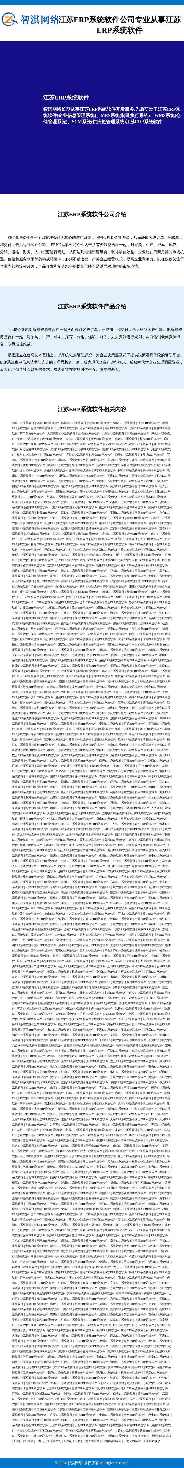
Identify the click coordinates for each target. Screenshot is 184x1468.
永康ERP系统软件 (97, 512)
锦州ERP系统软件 (91, 586)
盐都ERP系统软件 (72, 802)
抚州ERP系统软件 (47, 502)
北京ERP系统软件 (124, 929)
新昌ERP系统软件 (132, 1114)
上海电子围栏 (71, 1441)
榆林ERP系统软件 (72, 555)
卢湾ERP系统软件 (47, 570)
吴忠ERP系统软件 (149, 766)
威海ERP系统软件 (23, 502)
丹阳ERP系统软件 (135, 855)
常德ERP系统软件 (52, 597)
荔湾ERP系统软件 (55, 739)
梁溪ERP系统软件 (86, 855)
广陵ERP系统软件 (97, 802)
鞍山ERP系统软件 (47, 766)
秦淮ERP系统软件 (83, 713)
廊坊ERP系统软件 (121, 1319)
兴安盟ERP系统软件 (117, 491)
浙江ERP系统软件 (69, 644)
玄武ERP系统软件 (86, 808)
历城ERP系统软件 (110, 650)
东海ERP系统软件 (135, 660)
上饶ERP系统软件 (94, 475)
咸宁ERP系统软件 (104, 470)
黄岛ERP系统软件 (80, 739)
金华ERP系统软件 (91, 602)
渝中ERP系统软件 (102, 834)
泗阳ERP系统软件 (154, 702)
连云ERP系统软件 (23, 755)
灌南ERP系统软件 (86, 618)
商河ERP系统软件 (107, 1372)
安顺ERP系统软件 (110, 723)
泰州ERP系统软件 (107, 1388)
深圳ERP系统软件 (124, 987)
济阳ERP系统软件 (126, 539)
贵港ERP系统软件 (97, 528)
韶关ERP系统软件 (80, 639)
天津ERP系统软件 (36, 887)
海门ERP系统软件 (121, 755)
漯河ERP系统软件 (80, 470)
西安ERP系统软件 (69, 866)
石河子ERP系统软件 (128, 1293)
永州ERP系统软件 (137, 449)
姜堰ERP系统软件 (36, 618)
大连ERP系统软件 (58, 813)
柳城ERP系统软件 (124, 423)
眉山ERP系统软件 (55, 913)
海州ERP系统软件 (118, 850)
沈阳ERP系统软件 (149, 861)
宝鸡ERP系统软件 (124, 766)
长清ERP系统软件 (132, 607)
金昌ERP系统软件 (99, 766)
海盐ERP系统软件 (55, 702)
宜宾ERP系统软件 (140, 428)
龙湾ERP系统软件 (36, 797)
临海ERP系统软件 (42, 544)
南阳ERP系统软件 (115, 428)
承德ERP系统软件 (151, 555)
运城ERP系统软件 (143, 491)
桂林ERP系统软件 (118, 681)
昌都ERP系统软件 (135, 760)
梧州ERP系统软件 (55, 639)
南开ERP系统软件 (110, 760)
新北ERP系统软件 (132, 1056)
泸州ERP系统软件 (66, 634)
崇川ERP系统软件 (61, 855)
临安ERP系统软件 (72, 486)
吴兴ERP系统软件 (31, 702)
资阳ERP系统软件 (61, 449)
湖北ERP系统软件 (146, 892)
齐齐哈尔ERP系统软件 (133, 1003)
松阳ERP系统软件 (159, 650)
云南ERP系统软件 (149, 903)
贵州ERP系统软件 (91, 908)
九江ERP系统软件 (151, 729)
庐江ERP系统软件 (151, 539)
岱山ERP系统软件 (47, 792)
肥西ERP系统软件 (156, 607)
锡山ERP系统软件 (143, 708)
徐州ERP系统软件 (102, 438)
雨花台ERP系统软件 (73, 623)
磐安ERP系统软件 (72, 655)
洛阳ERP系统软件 (135, 1040)
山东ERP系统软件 (97, 502)
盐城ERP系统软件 (121, 1309)
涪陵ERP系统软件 (45, 460)
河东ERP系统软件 (107, 713)
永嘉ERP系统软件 (91, 544)
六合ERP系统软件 (31, 549)
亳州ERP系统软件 (23, 781)
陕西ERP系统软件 (61, 924)
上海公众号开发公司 (48, 1441)
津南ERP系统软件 (55, 549)
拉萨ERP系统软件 (72, 861)
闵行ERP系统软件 (121, 781)
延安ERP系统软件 (118, 628)
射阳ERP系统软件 (23, 665)
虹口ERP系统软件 (36, 507)
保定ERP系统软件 (42, 634)
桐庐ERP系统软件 (66, 444)
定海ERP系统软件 (140, 839)
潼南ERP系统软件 (121, 919)
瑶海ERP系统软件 (129, 739)
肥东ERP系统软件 (135, 650)
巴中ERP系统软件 (115, 908)
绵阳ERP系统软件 (94, 771)
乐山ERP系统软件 (55, 470)
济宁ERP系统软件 (34, 565)
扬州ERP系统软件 (137, 533)
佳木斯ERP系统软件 (106, 549)
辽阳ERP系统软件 (42, 491)
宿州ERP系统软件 (23, 882)
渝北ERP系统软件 (72, 570)
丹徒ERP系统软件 (34, 713)
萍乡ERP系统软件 (159, 776)
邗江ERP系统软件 (36, 855)
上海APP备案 (91, 1441)
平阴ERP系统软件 (94, 460)
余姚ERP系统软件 (154, 845)
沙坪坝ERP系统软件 (73, 692)
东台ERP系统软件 (121, 1298)
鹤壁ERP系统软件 (140, 634)
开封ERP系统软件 (47, 824)
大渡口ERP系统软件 (32, 607)
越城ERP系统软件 (55, 845)
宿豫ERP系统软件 (110, 797)
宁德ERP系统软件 (121, 1172)
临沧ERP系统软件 (42, 560)
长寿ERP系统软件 (151, 438)
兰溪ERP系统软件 (97, 613)
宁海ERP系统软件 (104, 702)
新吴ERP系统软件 (159, 618)
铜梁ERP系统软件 (69, 919)
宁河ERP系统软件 (137, 433)
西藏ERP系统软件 (50, 929)
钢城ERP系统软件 (23, 486)
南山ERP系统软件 (99, 692)
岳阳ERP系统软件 (31, 639)
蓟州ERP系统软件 (121, 486)
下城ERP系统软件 (86, 797)
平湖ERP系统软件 (121, 655)
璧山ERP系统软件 (154, 913)
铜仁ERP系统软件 (91, 634)
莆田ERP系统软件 (42, 602)
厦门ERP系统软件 (88, 533)
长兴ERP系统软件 (146, 792)
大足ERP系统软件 (80, 913)
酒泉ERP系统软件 (31, 523)
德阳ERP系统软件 (113, 591)
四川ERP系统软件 (31, 913)
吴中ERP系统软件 (159, 855)
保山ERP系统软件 (115, 1135)
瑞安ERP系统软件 (146, 655)
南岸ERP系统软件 (135, 1077)
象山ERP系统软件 (129, 1156)
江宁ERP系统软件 (36, 518)
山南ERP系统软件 (124, 1145)
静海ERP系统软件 (34, 465)
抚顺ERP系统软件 (47, 718)
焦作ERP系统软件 (66, 560)
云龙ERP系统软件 (45, 708)
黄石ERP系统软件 (72, 824)
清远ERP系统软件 (110, 897)
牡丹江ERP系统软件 (117, 1325)
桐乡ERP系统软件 (135, 576)
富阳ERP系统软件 (146, 512)
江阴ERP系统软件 (94, 644)
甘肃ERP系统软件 (86, 924)
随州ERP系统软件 (113, 449)
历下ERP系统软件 (110, 787)
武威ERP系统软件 (94, 628)
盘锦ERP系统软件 (83, 465)
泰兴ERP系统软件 (135, 797)
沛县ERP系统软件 (159, 797)
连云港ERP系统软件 (152, 454)
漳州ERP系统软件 (83, 686)
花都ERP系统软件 (121, 570)
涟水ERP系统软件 (94, 708)
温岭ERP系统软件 (72, 512)
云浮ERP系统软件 (61, 1425)
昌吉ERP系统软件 (113, 671)
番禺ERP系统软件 (77, 539)
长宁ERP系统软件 (156, 686)
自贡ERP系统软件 (86, 723)
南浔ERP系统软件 (97, 655)
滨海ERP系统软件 (72, 581)
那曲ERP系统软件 (124, 623)
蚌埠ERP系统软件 (58, 686)
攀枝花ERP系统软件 (127, 676)
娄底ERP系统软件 (107, 497)
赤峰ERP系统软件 (126, 1093)
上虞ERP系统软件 (118, 744)
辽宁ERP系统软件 (135, 924)
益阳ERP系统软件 (72, 528)
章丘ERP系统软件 (121, 1240)
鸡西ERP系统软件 (159, 760)
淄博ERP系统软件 (135, 776)
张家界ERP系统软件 (117, 560)
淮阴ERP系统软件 (47, 802)
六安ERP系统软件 (83, 565)
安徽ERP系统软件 (107, 565)
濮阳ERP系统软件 (23, 528)
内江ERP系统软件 (34, 497)
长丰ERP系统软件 (36, 576)
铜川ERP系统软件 (140, 813)
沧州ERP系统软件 (135, 523)
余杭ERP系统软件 (115, 544)
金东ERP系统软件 (97, 792)
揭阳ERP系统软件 (104, 913)
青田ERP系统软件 (159, 787)
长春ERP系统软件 (124, 861)
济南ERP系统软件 (132, 876)
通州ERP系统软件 (121, 802)
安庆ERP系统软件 (72, 502)
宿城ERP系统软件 (45, 850)
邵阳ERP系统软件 (94, 681)
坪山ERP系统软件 (52, 539)
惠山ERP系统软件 (146, 755)
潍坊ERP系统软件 (126, 597)
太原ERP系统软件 (121, 945)
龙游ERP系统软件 (115, 697)
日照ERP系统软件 (69, 475)
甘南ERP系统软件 (110, 887)
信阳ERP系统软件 (55, 1404)
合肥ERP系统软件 (61, 887)
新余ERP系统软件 (34, 686)
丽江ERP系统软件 (115, 634)
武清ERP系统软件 (135, 887)
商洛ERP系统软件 (91, 491)
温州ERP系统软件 (72, 781)
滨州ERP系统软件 (77, 454)
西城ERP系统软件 (28, 834)
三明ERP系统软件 (113, 829)
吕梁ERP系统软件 (61, 591)
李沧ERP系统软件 (86, 650)
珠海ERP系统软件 (110, 776)
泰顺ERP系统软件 (42, 444)
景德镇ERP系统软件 (62, 829)
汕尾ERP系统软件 (88, 433)
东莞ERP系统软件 (97, 903)
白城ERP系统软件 (66, 586)
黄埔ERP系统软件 (83, 607)
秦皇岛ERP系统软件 (68, 771)
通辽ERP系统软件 (52, 676)
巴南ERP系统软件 (28, 539)
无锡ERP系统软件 (132, 686)
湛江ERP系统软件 (102, 597)
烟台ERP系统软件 (104, 639)
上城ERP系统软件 (118, 966)
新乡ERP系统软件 (129, 1219)
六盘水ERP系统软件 (120, 771)
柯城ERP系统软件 (132, 971)
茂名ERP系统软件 (156, 497)
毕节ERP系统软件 (154, 676)
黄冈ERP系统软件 (83, 497)
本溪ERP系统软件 (88, 671)
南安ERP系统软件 (126, 454)
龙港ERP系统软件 (159, 576)
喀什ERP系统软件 (115, 586)
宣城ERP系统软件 (77, 438)
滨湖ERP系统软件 (146, 802)
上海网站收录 (151, 1441)
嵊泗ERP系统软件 (45, 744)
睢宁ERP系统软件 (156, 750)
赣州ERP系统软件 (151, 597)
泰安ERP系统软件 (146, 528)
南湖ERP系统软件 (104, 845)
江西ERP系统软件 (64, 533)
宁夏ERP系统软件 (146, 919)
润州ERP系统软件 (47, 623)
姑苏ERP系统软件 (61, 760)
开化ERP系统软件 (72, 613)
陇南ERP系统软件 (119, 1367)
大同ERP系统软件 (83, 818)
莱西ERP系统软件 (156, 481)
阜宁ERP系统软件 (135, 618)
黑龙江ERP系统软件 (24, 929)
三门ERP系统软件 (47, 613)
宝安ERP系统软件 (36, 650)
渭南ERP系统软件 (132, 1140)
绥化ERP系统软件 (115, 444)
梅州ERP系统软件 (28, 454)
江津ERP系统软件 (66, 428)
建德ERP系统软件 (143, 460)
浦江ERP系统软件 (140, 697)
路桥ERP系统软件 (23, 792)
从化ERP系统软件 (132, 481)
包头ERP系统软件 (58, 818)
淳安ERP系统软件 (91, 428)
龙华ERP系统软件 (97, 570)
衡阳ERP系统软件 (52, 729)
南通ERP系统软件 (23, 570)
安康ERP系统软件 (55, 523)
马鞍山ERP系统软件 (38, 533)
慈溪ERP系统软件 (61, 797)
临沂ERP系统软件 (97, 892)
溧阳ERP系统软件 (23, 623)
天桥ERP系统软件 (121, 1119)
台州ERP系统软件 (146, 502)
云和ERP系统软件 (23, 613)
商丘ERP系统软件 (23, 423)
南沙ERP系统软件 (110, 507)
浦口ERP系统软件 (149, 581)
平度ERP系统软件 (135, 507)
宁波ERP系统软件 (137, 829)
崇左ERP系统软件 (146, 824)
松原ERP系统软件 (118, 1188)
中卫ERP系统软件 (28, 676)
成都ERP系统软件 (69, 871)
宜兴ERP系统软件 (97, 581)
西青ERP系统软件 (115, 1230)
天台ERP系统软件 (23, 655)
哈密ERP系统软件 (72, 718)
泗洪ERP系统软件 (61, 660)
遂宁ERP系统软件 (159, 523)
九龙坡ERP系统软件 (133, 1167)
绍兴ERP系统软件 (45, 644)
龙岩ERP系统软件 (42, 734)
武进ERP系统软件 (126, 1008)
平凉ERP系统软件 (47, 555)
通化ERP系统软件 (23, 718)
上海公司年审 (132, 1441)
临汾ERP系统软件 (110, 523)
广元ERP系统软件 (115, 1256)
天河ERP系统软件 (124, 692)
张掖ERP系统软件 (140, 586)
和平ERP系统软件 (47, 861)
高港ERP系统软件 (86, 660)
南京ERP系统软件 (146, 882)
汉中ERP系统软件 (127, 1225)
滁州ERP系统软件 (115, 1214)
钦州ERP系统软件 (154, 470)
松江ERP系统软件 (23, 892)
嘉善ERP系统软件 (135, 1066)
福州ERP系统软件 (132, 565)
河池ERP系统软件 (121, 1362)
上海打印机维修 (23, 1441)
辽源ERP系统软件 (23, 766)
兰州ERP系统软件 (45, 866)
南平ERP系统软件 (47, 781)
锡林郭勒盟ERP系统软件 (136, 465)
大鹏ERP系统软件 (107, 481)
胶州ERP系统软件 (102, 539)
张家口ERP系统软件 (87, 591)
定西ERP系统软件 (107, 465)
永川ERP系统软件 (83, 481)
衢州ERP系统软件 (156, 565)
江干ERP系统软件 (129, 702)
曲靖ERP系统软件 (23, 824)
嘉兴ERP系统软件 (66, 734)
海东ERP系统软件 (132, 998)
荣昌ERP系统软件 (140, 908)
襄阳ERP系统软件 (69, 681)
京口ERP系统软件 (72, 665)
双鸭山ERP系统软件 (38, 671)
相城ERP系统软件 (61, 808)
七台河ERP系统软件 (112, 518)
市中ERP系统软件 (42, 839)
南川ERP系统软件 (42, 908)
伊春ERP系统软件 (42, 586)
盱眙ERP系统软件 (159, 660)
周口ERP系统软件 (159, 897)
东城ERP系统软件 (121, 882)
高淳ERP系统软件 (118, 1351)
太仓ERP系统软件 (124, 1267)
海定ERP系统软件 (140, 734)
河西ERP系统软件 (110, 808)
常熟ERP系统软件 (97, 665)
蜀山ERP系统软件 (135, 787)
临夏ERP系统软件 (86, 1383)
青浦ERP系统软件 (42, 428)
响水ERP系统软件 (140, 544)
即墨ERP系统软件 (146, 570)
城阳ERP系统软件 (107, 607)
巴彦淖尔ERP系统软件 (100, 555)
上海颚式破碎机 (161, 1436)
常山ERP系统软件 (47, 655)
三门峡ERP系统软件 (87, 449)
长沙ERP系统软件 (34, 876)
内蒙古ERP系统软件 (95, 919)
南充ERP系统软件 (86, 887)
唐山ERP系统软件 (107, 818)
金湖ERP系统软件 (110, 618)
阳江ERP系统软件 (121, 892)
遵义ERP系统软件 (156, 818)
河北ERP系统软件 (129, 913)
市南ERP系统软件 (121, 977)
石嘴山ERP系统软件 (32, 818)
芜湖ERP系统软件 (118, 475)
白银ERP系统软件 (97, 718)
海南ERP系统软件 (28, 438)
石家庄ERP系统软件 (43, 871)
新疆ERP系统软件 (110, 924)
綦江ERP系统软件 (52, 1430)
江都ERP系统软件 (97, 755)
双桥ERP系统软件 (61, 897)
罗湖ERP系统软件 (36, 787)
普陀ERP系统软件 (118, 644)
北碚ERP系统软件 (61, 507)
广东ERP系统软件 (45, 475)
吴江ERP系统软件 (58, 713)
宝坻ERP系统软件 (91, 444)
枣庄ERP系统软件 (126, 729)
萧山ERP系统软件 (23, 581)
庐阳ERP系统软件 (42, 697)
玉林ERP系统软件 (143, 560)
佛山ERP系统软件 (143, 681)
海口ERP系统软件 (58, 876)
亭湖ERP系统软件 (126, 961)
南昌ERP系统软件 (156, 876)
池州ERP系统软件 (149, 423)
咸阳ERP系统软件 (121, 718)
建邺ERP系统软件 (86, 760)
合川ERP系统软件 (159, 887)
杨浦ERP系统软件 (58, 481)
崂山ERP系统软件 (149, 692)
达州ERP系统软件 (36, 897)
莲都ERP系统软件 (91, 839)
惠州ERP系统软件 (110, 1341)
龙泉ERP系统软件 (47, 512)
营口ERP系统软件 (156, 549)
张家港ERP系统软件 (123, 581)
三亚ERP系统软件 (121, 824)
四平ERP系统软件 (34, 813)
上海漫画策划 (140, 1436)
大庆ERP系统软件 (149, 623)
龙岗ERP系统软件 (58, 607)
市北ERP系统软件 (86, 787)
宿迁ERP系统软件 (47, 892)
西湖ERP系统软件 (36, 660)
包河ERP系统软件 (66, 839)
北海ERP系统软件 (113, 433)
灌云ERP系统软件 (69, 708)
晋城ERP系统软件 (121, 1346)
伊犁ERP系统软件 (23, 555)
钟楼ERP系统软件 (47, 665)
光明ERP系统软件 (86, 507)
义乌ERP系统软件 (110, 576)
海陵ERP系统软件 (118, 1108)
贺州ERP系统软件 (77, 597)
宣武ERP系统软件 (146, 781)
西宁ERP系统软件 (94, 866)
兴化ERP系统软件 (132, 750)
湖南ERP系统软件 (47, 423)
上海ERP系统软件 (77, 834)
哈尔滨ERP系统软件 (98, 861)
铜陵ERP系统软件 (102, 454)
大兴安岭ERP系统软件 (61, 433)
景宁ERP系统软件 (115, 1272)
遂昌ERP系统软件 (66, 697)
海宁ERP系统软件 (121, 613)
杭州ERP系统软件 (72, 882)
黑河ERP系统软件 (58, 465)
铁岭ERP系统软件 (140, 444)
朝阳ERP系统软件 (124, 1209)
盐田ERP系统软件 (31, 739)
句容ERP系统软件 (36, 760)
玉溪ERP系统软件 (146, 771)
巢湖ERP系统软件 (23, 512)
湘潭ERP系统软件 (61, 776)
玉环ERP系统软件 (86, 576)
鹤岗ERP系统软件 (156, 713)
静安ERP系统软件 (140, 602)
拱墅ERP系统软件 (83, 750)
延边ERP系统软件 (132, 549)
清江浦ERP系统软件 (144, 850)
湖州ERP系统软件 (107, 686)
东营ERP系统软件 (126, 1130)
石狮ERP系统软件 (121, 502)
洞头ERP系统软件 (80, 702)
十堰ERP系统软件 (36, 776)
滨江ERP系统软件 (121, 1198)
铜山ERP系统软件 (61, 618)
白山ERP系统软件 (64, 671)
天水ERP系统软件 (137, 671)
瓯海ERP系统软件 (34, 750)
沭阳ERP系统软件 (107, 750)
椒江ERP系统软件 (121, 1072)
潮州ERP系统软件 (47, 1420)
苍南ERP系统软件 (47, 486)
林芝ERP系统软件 (132, 713)
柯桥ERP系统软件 (121, 792)
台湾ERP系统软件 (146, 486)
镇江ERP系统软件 (97, 781)
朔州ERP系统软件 (42, 771)
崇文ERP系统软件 (23, 692)
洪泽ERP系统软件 (47, 755)
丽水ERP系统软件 (121, 1335)
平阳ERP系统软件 (121, 512)
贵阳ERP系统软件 (94, 871)
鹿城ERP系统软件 (129, 845)
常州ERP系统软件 (91, 734)
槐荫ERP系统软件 (104, 739)
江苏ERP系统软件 (47, 692)
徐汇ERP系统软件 (115, 734)
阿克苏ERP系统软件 (68, 628)
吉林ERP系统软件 (159, 924)
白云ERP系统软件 (61, 650)
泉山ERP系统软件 (110, 660)
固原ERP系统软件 (146, 718)
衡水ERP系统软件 (31, 470)
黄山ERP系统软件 (72, 892)
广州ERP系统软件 (107, 876)
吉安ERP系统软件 (58, 565)
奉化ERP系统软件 (58, 750)
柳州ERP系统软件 (86, 776)
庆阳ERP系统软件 (66, 491)
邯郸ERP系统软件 (61, 723)
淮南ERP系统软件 (154, 639)
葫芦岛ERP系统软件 (32, 433)
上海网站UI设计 (111, 1441)
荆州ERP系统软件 (47, 528)
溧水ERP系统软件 (97, 486)
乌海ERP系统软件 (127, 1045)
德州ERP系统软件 (52, 438)
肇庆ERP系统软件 (121, 1251)
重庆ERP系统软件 (132, 818)
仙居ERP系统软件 (91, 697)
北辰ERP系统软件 (61, 518)
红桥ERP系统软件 (146, 665)
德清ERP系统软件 (80, 845)
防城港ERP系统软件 (73, 423)
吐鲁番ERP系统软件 (73, 766)
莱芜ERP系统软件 (159, 507)
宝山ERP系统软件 (107, 1356)
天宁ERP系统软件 (129, 1103)
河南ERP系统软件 (135, 897)
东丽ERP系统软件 (99, 623)
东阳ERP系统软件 (66, 544)
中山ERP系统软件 (66, 908)
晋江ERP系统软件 (143, 475)
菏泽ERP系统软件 (86, 897)
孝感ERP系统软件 (91, 560)
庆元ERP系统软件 (61, 576)
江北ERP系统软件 (132, 1029)
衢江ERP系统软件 (72, 792)
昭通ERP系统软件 (135, 723)
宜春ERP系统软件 (121, 1283)
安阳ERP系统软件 (45, 681)
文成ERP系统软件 (118, 460)
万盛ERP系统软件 (47, 903)
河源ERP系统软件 (99, 423)
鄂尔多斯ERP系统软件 (146, 628)
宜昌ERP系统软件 (28, 729)
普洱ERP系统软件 (137, 591)
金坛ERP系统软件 (110, 855)
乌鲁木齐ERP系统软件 (118, 950)
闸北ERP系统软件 (129, 1277)
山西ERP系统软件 (45, 919)
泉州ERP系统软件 (47, 882)
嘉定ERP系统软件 (126, 438)
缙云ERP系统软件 (154, 739)
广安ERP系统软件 (61, 1414)
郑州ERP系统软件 (143, 871)
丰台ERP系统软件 (143, 644)
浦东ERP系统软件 (135, 982)
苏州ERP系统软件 (52, 834)
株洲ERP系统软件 (97, 824)
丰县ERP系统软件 (94, 850)
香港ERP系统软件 (80, 549)
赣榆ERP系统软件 (23, 802)
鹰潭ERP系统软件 (129, 639)
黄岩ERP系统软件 (115, 839)
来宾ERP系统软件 (77, 729)
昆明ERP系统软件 (118, 871)
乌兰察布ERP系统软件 (83, 523)
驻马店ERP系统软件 (123, 903)
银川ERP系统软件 (118, 866)
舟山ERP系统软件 (113, 533)
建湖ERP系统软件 (118, 708)
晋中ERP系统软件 (127, 555)
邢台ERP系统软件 (102, 676)
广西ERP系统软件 (52, 454)
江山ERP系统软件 (69, 744)
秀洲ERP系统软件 (129, 1019)
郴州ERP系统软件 (129, 470)
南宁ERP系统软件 (83, 876)
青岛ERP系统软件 (36, 829)
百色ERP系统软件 (132, 497)
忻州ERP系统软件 (121, 1182)
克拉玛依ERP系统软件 (86, 813)
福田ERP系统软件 (126, 834)
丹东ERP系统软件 (42, 628)
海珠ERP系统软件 (61, 787)
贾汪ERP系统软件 (47, 581)
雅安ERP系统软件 (23, 903)
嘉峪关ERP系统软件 (114, 813)
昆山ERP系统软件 (115, 602)
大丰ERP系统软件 (72, 755)
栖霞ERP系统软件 (121, 665)
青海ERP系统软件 (36, 924)
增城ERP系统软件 (69, 460)
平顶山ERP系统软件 (136, 1087)
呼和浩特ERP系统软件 (146, 866)
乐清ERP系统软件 (146, 613)
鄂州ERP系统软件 (135, 1177)
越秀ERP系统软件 (151, 834)
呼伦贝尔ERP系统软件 (34, 591)
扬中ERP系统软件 (36, 808)
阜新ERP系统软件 (137, 518)
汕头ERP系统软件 (102, 729)
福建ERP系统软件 (66, 602)
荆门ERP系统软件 (28, 597)
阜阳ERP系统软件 (121, 1082)
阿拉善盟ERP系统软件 (34, 449)
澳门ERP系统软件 (86, 518)
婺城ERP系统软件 (31, 845)
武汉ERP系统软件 (129, 940)
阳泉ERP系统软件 (36, 723)
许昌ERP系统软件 (58, 497)
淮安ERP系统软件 (34, 481)
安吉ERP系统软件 (143, 744)
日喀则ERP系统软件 (136, 808)
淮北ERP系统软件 (88, 829)
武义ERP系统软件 (94, 744)
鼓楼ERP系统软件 (23, 861)
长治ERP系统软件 (77, 676)
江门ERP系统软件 (121, 528)
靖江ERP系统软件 (69, 850)
